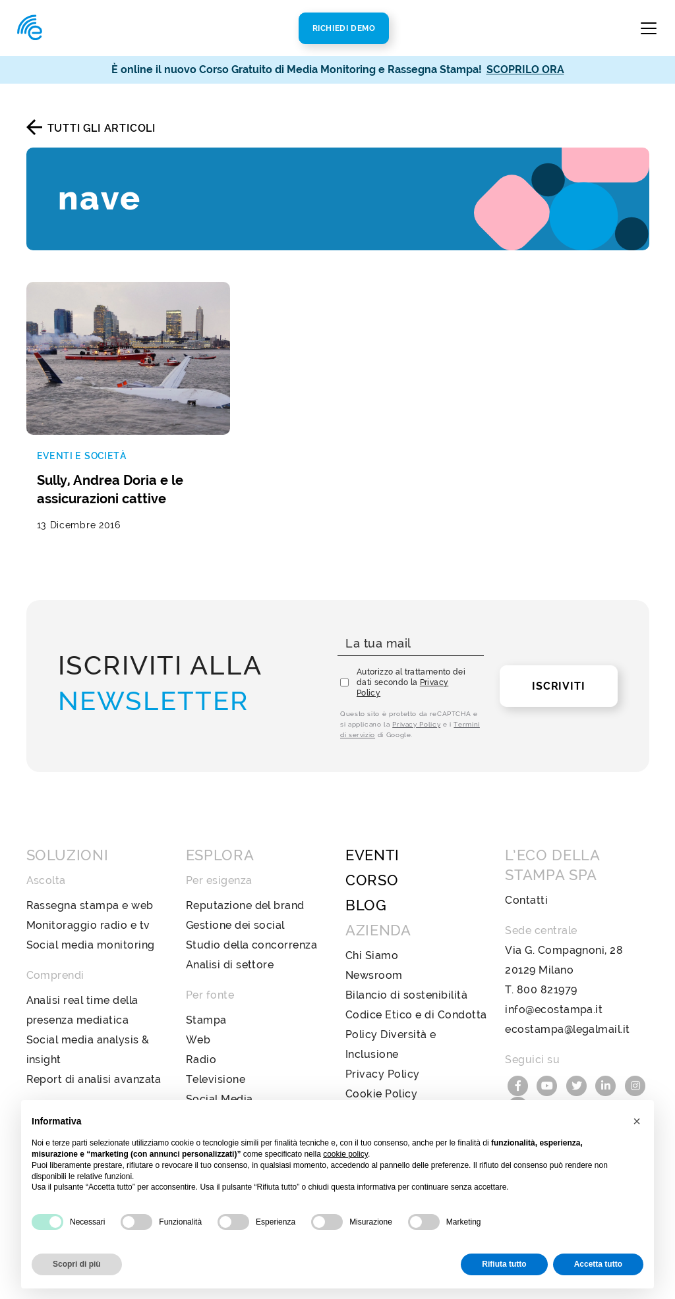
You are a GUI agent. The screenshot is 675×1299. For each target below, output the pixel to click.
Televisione (215, 1079)
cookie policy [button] (345, 1154)
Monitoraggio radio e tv (88, 925)
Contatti (526, 900)
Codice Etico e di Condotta (415, 1015)
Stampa (206, 1020)
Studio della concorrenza (252, 945)
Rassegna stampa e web (90, 905)
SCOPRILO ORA (525, 69)
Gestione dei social (235, 925)
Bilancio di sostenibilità (406, 995)
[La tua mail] (411, 644)
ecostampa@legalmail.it (567, 1029)
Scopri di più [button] (77, 1264)
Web (198, 1040)
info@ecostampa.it (553, 1009)
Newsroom (374, 975)
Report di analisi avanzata (93, 1079)
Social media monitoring (90, 945)
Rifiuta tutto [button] (504, 1264)
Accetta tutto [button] (598, 1264)
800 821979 (547, 989)
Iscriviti (558, 686)
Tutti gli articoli (101, 128)
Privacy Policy (416, 724)
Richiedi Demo (344, 28)
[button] (636, 1121)
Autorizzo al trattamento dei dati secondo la (411, 682)
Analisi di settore (230, 964)
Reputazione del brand (245, 905)
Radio (201, 1059)
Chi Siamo (371, 955)
